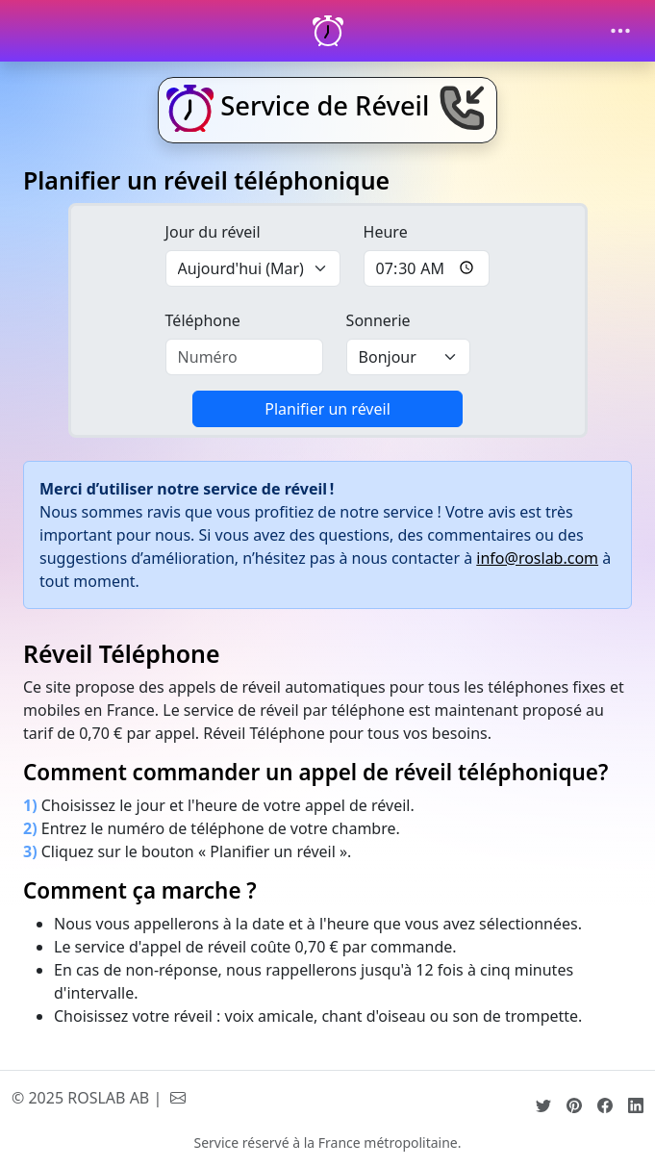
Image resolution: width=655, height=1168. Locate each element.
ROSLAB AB (108, 1097)
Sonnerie (378, 320)
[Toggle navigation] (620, 31)
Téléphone (202, 320)
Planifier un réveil (327, 408)
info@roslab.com (537, 558)
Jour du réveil (213, 231)
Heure (386, 231)
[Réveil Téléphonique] (328, 31)
